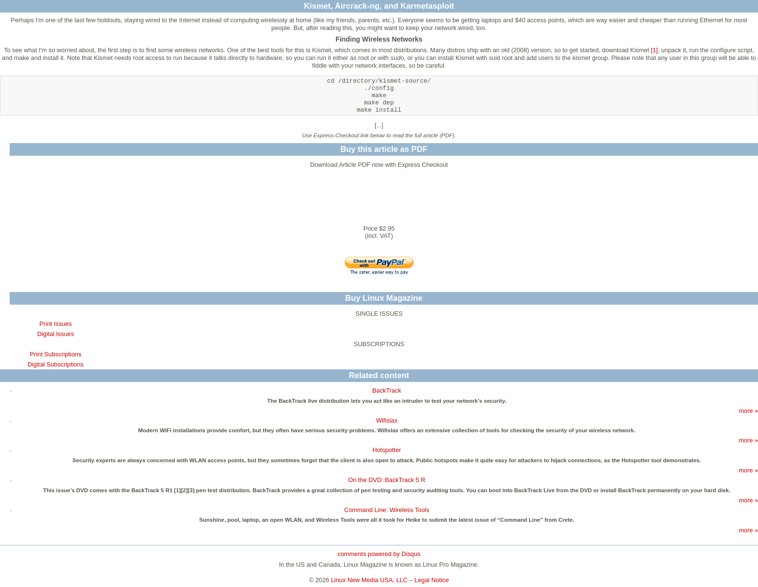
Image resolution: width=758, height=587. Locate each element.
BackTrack (386, 390)
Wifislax (386, 420)
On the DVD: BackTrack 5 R (386, 480)
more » (748, 410)
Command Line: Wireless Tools (386, 510)
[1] (654, 50)
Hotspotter (386, 450)
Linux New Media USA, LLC (369, 580)
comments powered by (378, 554)
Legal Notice (431, 580)
